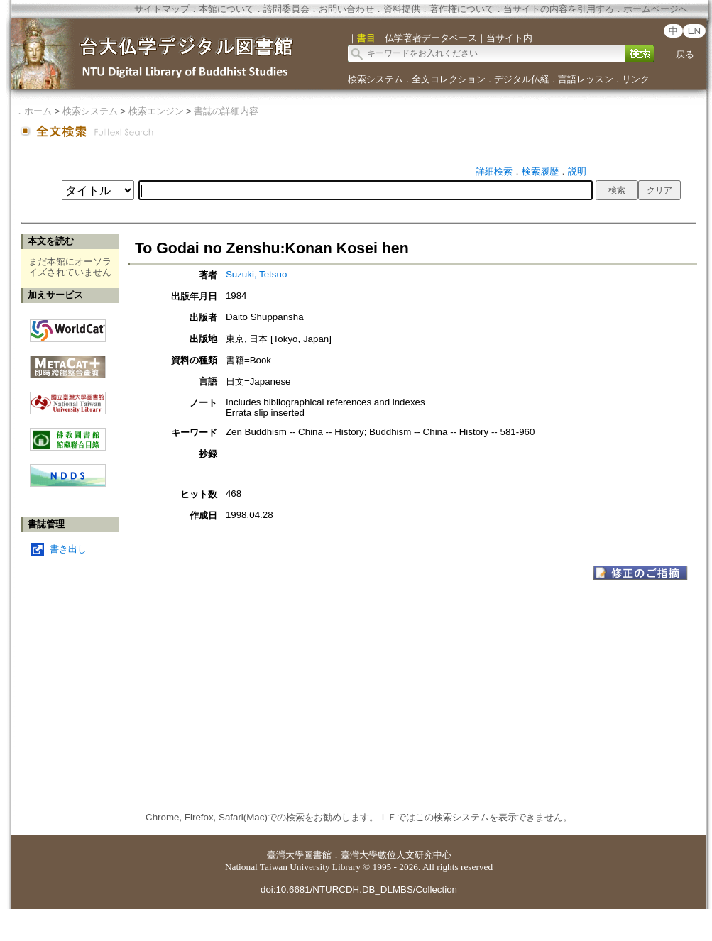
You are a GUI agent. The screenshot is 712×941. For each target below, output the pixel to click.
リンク (636, 79)
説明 (577, 171)
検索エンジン (156, 111)
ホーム (38, 111)
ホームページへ (655, 9)
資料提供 (401, 9)
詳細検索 (494, 171)
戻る (685, 54)
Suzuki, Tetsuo (256, 274)
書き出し (68, 549)
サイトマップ (162, 9)
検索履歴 (540, 171)
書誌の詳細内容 (226, 111)
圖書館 (318, 854)
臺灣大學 (285, 854)
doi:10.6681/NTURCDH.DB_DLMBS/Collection (359, 889)
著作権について (461, 9)
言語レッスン (585, 79)
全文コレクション (449, 79)
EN (694, 31)
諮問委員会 (286, 9)
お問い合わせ (346, 9)
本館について (226, 9)
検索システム (375, 79)
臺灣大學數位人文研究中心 (396, 854)
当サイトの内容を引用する (558, 9)
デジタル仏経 (521, 79)
